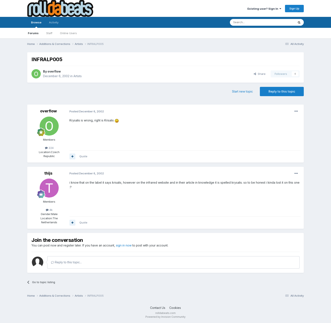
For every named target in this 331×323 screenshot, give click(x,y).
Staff (49, 33)
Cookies (175, 308)
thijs (48, 173)
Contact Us (157, 308)
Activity (53, 22)
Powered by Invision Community (165, 316)
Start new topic (242, 91)
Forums (33, 33)
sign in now (124, 245)
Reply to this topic (282, 91)
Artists (77, 76)
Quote (83, 156)
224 (49, 147)
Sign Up (294, 8)
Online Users (68, 33)
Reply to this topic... (66, 262)
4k (49, 209)
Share (260, 73)
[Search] (251, 22)
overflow (54, 71)
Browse (36, 24)
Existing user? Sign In (264, 8)
